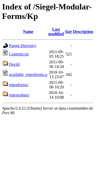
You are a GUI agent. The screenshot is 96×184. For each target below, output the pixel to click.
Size (68, 31)
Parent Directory (22, 45)
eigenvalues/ (19, 95)
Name (28, 31)
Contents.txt (19, 54)
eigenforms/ (18, 85)
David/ (14, 64)
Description (83, 31)
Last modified (56, 31)
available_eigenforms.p (28, 74)
